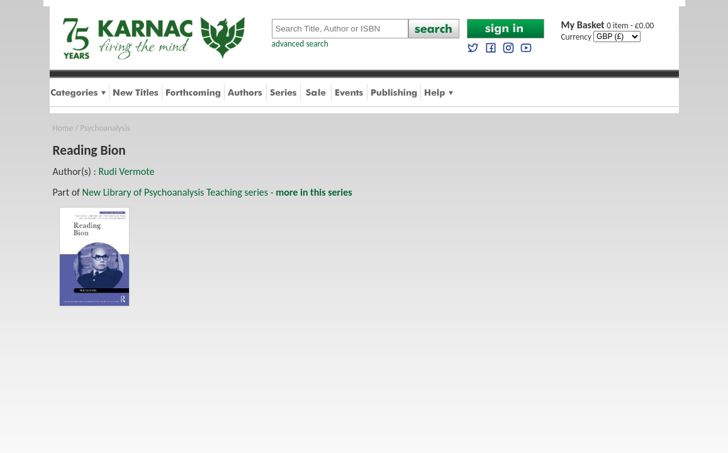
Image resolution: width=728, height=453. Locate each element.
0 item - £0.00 (607, 25)
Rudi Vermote (126, 171)
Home (63, 128)
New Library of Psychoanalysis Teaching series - (217, 192)
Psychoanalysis (105, 128)
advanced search (300, 43)
